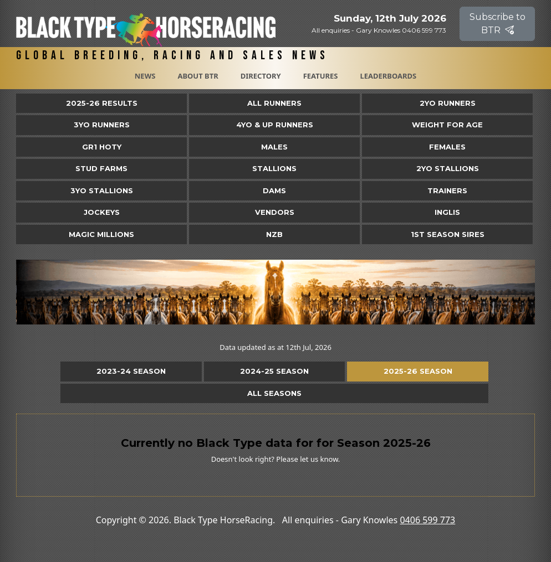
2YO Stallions (447, 168)
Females (447, 146)
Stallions (274, 168)
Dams (274, 190)
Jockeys (102, 212)
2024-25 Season (274, 371)
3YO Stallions (101, 190)
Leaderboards (388, 76)
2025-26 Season (418, 371)
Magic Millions (101, 234)
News (145, 76)
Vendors (274, 212)
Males (274, 146)
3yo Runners (102, 124)
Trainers (447, 190)
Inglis (447, 212)
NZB (274, 234)
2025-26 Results (101, 103)
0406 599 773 (427, 520)
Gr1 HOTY (101, 146)
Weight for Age (447, 124)
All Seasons (274, 393)
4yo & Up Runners (274, 124)
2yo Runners (448, 103)
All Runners (274, 103)
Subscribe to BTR (498, 23)
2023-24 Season (131, 371)
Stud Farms (101, 168)
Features (320, 76)
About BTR (197, 76)
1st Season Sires (447, 234)
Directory (261, 76)
